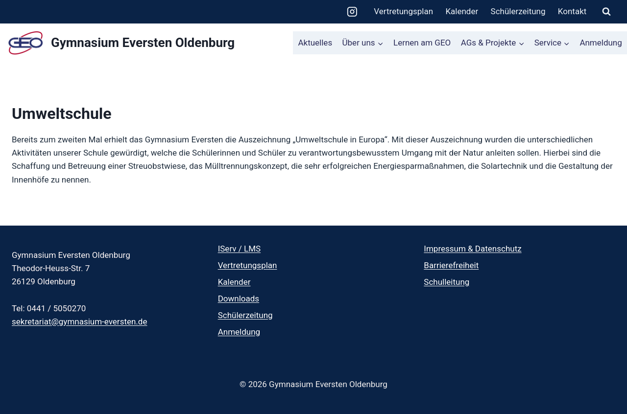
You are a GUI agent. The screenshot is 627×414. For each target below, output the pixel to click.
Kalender (461, 11)
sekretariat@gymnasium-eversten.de (79, 321)
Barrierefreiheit (451, 265)
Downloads (238, 298)
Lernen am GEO (422, 42)
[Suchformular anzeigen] (606, 12)
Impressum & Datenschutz (472, 248)
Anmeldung (600, 42)
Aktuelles (315, 42)
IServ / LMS (239, 248)
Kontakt (572, 11)
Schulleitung (446, 282)
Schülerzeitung (518, 11)
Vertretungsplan (403, 11)
